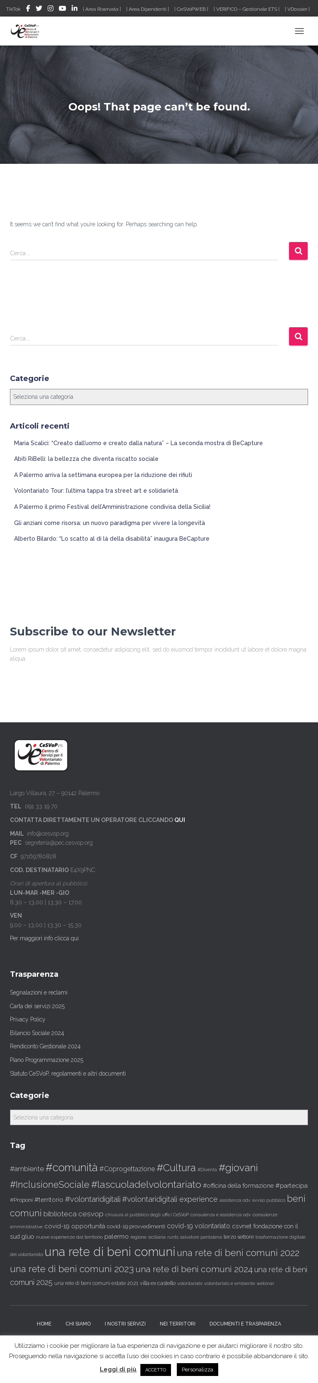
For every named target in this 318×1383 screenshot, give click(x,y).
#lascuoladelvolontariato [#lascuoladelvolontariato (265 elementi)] (146, 1184)
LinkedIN (74, 9)
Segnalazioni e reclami (38, 992)
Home (44, 1324)
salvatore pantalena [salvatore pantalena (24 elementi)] (201, 1237)
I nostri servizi (125, 1324)
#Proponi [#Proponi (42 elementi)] (21, 1199)
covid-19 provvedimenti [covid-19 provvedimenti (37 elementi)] (136, 1226)
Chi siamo (78, 1324)
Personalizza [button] (197, 1369)
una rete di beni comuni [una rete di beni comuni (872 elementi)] (110, 1251)
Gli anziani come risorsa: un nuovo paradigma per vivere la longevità (109, 523)
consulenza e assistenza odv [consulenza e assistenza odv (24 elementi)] (220, 1215)
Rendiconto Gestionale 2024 (45, 1046)
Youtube (62, 9)
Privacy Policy (28, 1019)
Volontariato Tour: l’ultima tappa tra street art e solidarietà (96, 490)
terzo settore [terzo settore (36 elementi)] (239, 1237)
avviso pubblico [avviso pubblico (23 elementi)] (268, 1200)
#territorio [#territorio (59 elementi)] (48, 1199)
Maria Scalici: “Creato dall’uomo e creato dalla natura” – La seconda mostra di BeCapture (138, 443)
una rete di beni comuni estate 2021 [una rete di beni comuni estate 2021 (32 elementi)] (96, 1283)
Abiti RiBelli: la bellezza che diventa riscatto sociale (86, 458)
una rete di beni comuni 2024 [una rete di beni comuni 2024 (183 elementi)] (194, 1269)
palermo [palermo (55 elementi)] (116, 1236)
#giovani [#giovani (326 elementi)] (238, 1168)
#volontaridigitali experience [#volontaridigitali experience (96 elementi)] (170, 1199)
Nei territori (177, 1324)
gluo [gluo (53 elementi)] (28, 1236)
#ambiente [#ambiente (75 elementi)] (27, 1169)
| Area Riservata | (102, 9)
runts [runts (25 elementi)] (172, 1237)
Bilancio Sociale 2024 (37, 1033)
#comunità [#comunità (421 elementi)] (72, 1167)
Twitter (39, 9)
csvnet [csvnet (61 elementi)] (242, 1226)
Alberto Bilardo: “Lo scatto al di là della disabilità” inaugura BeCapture (112, 538)
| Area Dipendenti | (147, 9)
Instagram (50, 9)
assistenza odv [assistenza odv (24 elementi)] (235, 1200)
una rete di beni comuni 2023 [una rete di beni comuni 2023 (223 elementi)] (72, 1268)
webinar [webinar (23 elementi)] (265, 1283)
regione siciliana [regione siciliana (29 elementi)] (148, 1237)
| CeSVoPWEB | (191, 9)
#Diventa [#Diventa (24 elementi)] (207, 1169)
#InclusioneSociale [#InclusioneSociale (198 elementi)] (49, 1184)
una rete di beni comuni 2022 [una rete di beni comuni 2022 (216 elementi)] (238, 1252)
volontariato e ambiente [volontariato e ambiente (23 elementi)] (229, 1283)
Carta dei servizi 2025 (37, 1006)
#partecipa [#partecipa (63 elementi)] (291, 1185)
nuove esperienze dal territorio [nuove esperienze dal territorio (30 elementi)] (69, 1237)
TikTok (13, 9)
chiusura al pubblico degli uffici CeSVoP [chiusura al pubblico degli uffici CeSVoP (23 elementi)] (147, 1214)
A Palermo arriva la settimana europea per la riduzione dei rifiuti (103, 475)
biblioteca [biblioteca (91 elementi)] (60, 1213)
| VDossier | (297, 9)
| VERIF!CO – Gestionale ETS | (246, 9)
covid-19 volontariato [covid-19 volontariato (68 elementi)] (198, 1226)
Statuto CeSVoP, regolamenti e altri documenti (68, 1073)
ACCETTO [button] (155, 1370)
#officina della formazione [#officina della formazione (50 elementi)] (238, 1185)
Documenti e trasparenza (245, 1324)
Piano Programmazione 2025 (46, 1060)
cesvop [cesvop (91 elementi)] (91, 1213)
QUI (179, 820)
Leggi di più (118, 1369)
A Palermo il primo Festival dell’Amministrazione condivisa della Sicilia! (112, 506)
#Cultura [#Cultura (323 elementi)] (176, 1168)
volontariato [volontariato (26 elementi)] (189, 1283)
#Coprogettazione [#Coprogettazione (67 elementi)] (127, 1169)
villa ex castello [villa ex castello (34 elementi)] (158, 1283)
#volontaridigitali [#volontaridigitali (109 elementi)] (92, 1199)
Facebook (28, 9)
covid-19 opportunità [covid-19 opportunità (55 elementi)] (74, 1226)
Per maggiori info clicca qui (44, 938)
